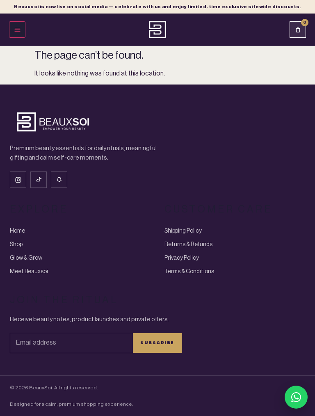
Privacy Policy (181, 258)
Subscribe (157, 342)
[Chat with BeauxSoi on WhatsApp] (296, 397)
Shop (16, 244)
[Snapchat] (59, 179)
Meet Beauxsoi (29, 271)
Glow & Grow (26, 258)
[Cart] (298, 29)
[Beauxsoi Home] (157, 29)
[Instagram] (18, 179)
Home (17, 231)
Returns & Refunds (188, 244)
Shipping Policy (183, 231)
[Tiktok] (38, 179)
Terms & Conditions (189, 271)
